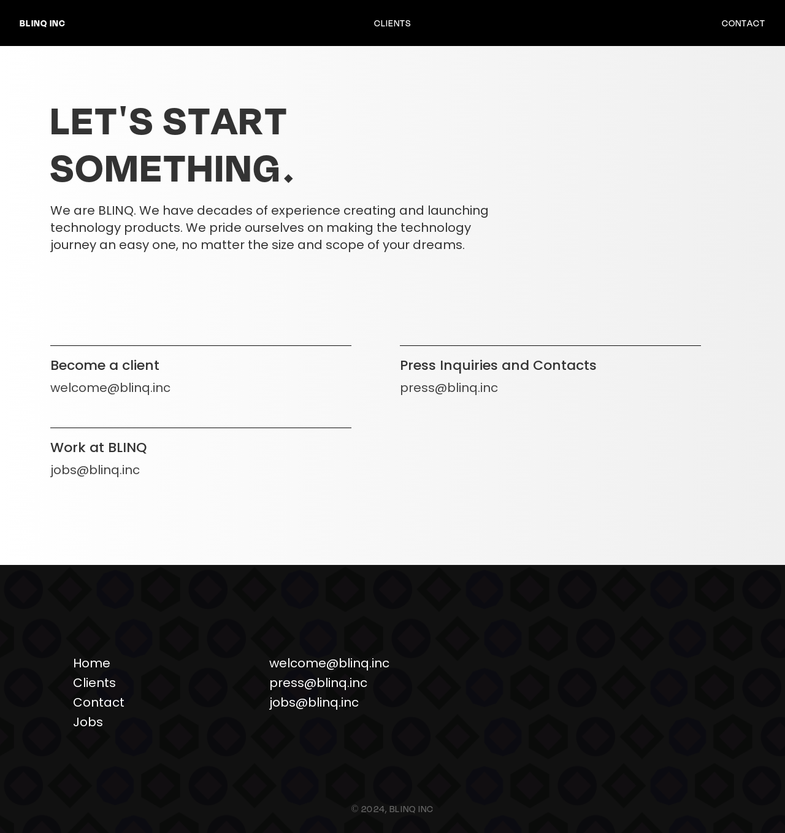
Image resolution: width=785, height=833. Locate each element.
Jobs (88, 722)
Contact (743, 23)
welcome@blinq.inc (110, 387)
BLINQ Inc (43, 23)
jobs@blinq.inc (95, 469)
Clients (392, 23)
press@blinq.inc (449, 387)
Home (91, 663)
